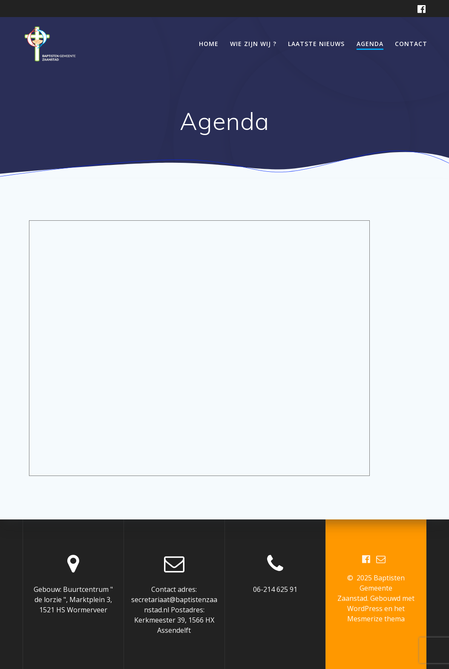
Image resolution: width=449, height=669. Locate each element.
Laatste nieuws (316, 44)
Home (209, 44)
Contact (411, 44)
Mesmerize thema (376, 618)
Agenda (370, 44)
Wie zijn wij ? (253, 44)
